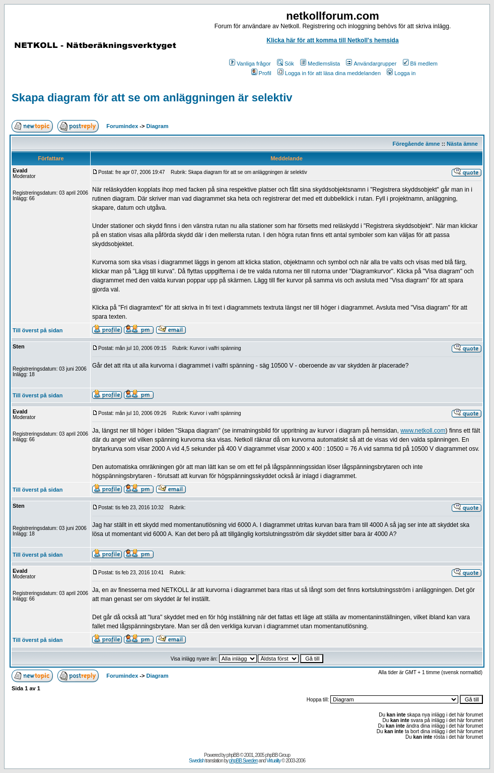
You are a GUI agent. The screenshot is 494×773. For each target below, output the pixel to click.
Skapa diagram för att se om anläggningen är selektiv (152, 97)
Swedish (196, 760)
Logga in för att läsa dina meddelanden (329, 73)
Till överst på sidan (37, 330)
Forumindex (122, 126)
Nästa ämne (462, 144)
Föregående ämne (416, 144)
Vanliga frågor (250, 64)
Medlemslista (320, 64)
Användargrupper (371, 64)
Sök (285, 64)
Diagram (158, 126)
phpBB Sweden (243, 760)
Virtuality (273, 760)
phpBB (233, 755)
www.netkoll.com (422, 430)
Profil (261, 73)
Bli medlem (420, 64)
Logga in (401, 73)
